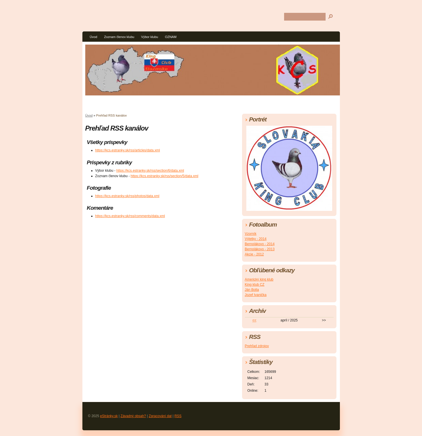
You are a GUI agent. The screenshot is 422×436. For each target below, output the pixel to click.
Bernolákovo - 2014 (260, 244)
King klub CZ (255, 285)
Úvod (93, 37)
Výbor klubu (149, 37)
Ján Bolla (252, 290)
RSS (178, 416)
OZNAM (170, 37)
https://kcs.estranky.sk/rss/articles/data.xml (127, 150)
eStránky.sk (109, 416)
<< (254, 320)
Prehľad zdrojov (257, 346)
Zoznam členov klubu (119, 37)
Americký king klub (259, 279)
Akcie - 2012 (254, 254)
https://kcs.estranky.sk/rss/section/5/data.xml (165, 176)
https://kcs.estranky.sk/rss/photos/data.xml (127, 196)
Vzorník (251, 234)
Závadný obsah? (133, 416)
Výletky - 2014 (256, 239)
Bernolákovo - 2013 (260, 249)
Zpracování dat (160, 416)
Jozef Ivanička (256, 295)
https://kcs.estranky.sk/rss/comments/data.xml (130, 216)
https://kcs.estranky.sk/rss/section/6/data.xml (150, 171)
